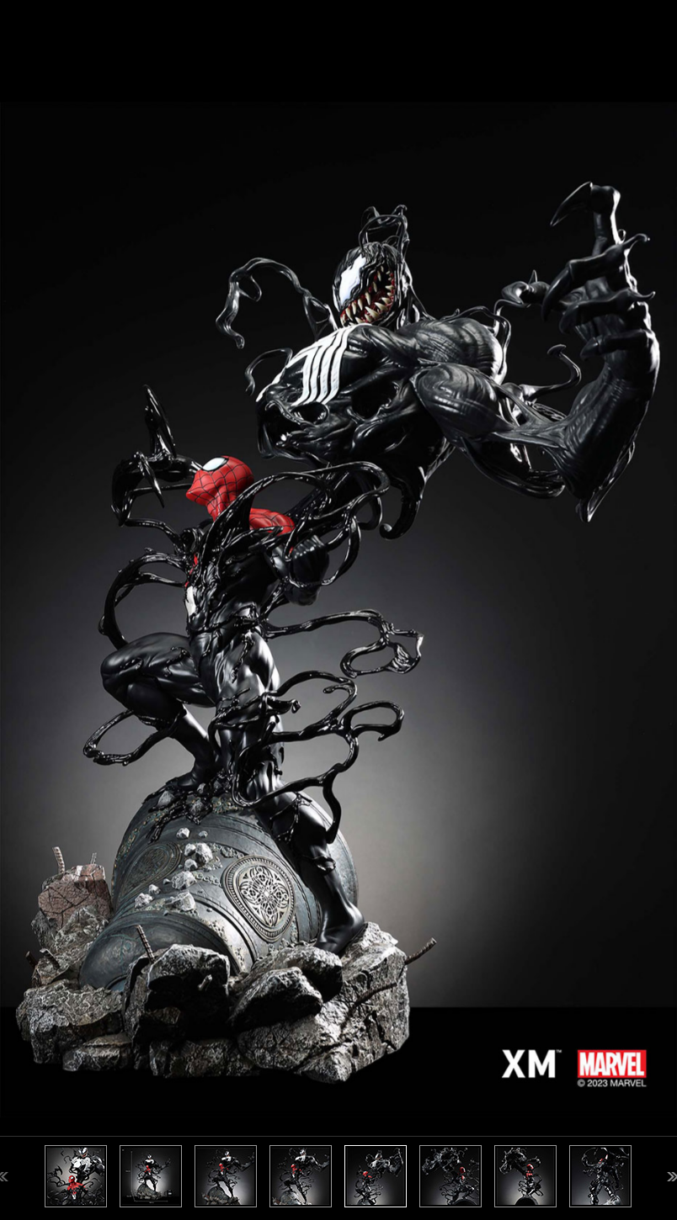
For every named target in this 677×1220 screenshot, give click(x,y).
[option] (338, 610)
